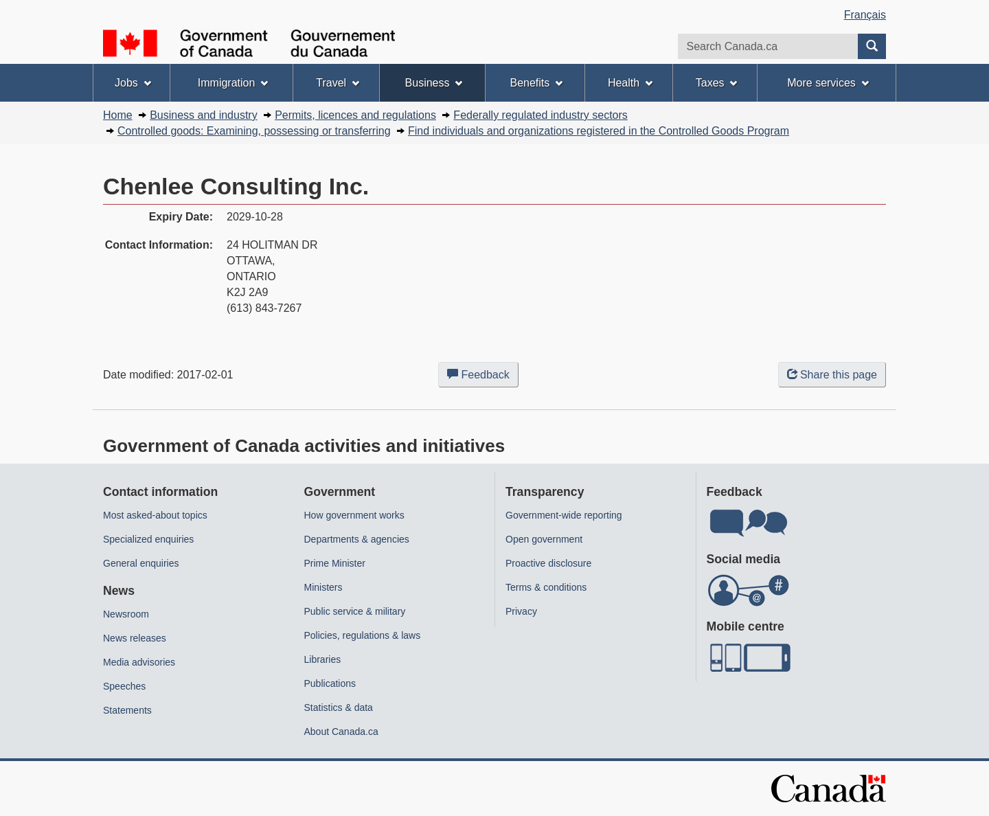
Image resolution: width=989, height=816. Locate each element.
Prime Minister (334, 563)
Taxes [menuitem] (717, 83)
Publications (330, 683)
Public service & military (355, 611)
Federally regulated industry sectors (540, 115)
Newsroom (126, 614)
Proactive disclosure (548, 563)
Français (865, 15)
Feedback (483, 377)
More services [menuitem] (827, 83)
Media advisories (139, 662)
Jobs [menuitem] (133, 83)
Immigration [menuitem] (233, 83)
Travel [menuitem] (337, 83)
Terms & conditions (546, 587)
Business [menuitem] (434, 83)
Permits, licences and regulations (355, 115)
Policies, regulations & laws (362, 635)
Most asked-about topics (155, 515)
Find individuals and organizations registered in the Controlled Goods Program (598, 131)
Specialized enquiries (148, 539)
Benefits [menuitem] (536, 83)
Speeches (124, 686)
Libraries (322, 659)
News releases (134, 638)
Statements (127, 710)
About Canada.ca (341, 731)
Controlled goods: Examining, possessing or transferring (254, 131)
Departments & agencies (356, 539)
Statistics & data (338, 707)
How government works (354, 515)
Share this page (832, 375)
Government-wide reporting (563, 515)
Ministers (323, 587)
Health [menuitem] (630, 83)
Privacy (521, 611)
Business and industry (204, 115)
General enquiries (141, 563)
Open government (543, 539)
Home (118, 115)
